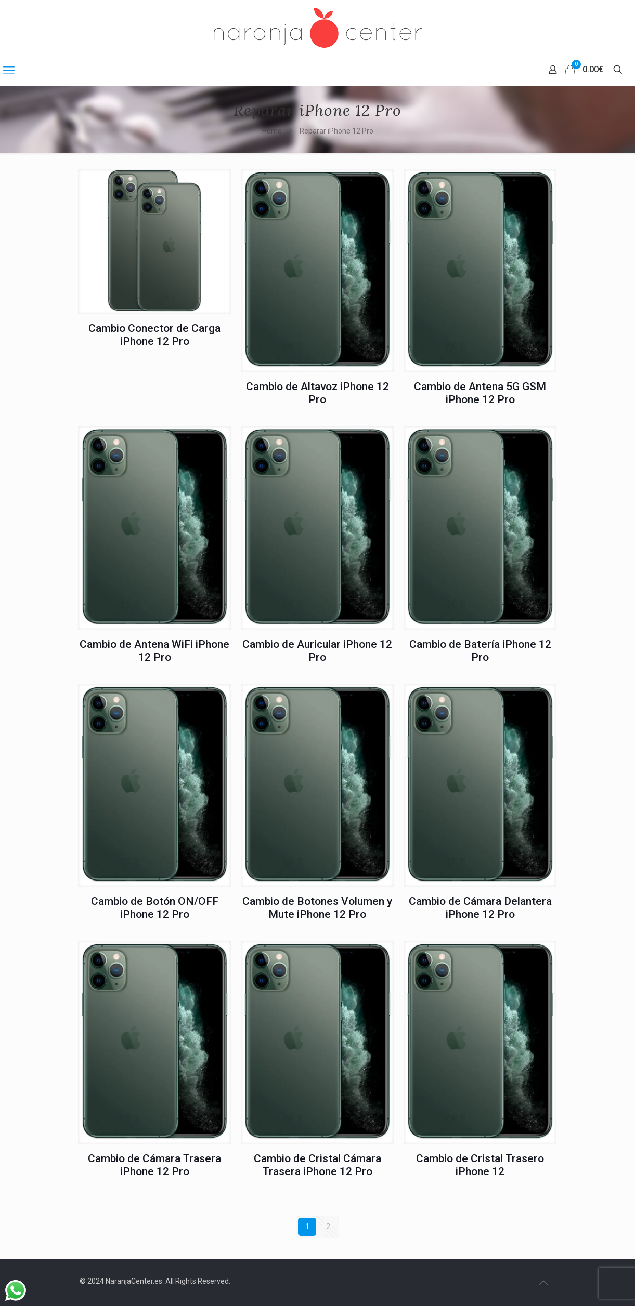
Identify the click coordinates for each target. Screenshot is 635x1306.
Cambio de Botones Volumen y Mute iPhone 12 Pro (317, 908)
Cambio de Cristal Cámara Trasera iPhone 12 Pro (317, 1165)
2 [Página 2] (328, 1226)
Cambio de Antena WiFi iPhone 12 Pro (154, 650)
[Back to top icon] (543, 1282)
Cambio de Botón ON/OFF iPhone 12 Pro (154, 908)
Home (272, 131)
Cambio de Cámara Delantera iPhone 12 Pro (480, 908)
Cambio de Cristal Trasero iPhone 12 (480, 1165)
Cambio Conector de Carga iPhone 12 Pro (154, 335)
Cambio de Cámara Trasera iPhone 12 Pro (154, 1165)
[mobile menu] (9, 70)
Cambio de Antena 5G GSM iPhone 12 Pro (480, 393)
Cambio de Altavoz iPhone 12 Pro (317, 393)
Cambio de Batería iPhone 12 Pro (480, 650)
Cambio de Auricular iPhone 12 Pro (317, 650)
